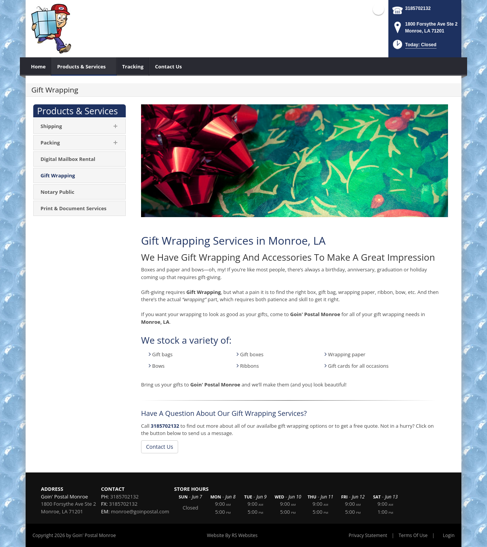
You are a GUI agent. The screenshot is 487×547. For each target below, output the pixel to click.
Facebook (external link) (378, 9)
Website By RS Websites (232, 535)
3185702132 (418, 8)
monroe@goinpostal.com (140, 511)
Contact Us (159, 446)
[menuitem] (38, 66)
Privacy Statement (368, 535)
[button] (413, 47)
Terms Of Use (413, 535)
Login (449, 535)
